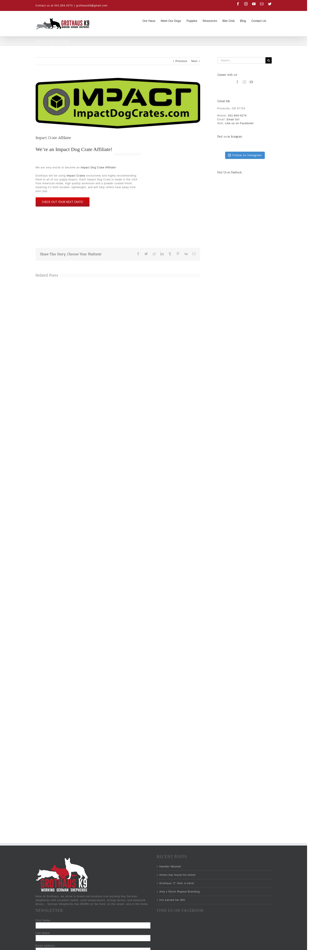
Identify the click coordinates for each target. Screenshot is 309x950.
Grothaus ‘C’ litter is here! (176, 883)
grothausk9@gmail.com (92, 5)
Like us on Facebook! (239, 123)
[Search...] (241, 60)
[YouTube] (251, 82)
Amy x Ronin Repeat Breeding (179, 891)
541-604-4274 (237, 115)
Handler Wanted (170, 866)
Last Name (43, 933)
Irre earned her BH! (172, 900)
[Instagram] (244, 82)
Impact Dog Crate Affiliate (83, 149)
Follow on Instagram (245, 155)
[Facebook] (237, 82)
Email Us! (233, 119)
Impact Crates (76, 175)
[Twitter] (228, 944)
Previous (181, 61)
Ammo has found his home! (177, 874)
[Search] (268, 60)
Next (194, 61)
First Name (43, 920)
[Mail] (221, 944)
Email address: (46, 945)
